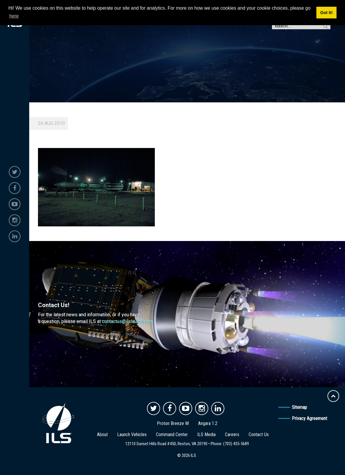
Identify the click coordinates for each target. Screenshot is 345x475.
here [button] (14, 15)
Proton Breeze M (173, 423)
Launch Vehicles (132, 434)
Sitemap (299, 407)
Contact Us (259, 434)
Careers (232, 434)
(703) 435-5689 (236, 443)
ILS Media (206, 434)
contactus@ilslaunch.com (127, 321)
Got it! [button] (326, 12)
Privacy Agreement (309, 418)
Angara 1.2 (207, 423)
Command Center (172, 434)
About (102, 434)
